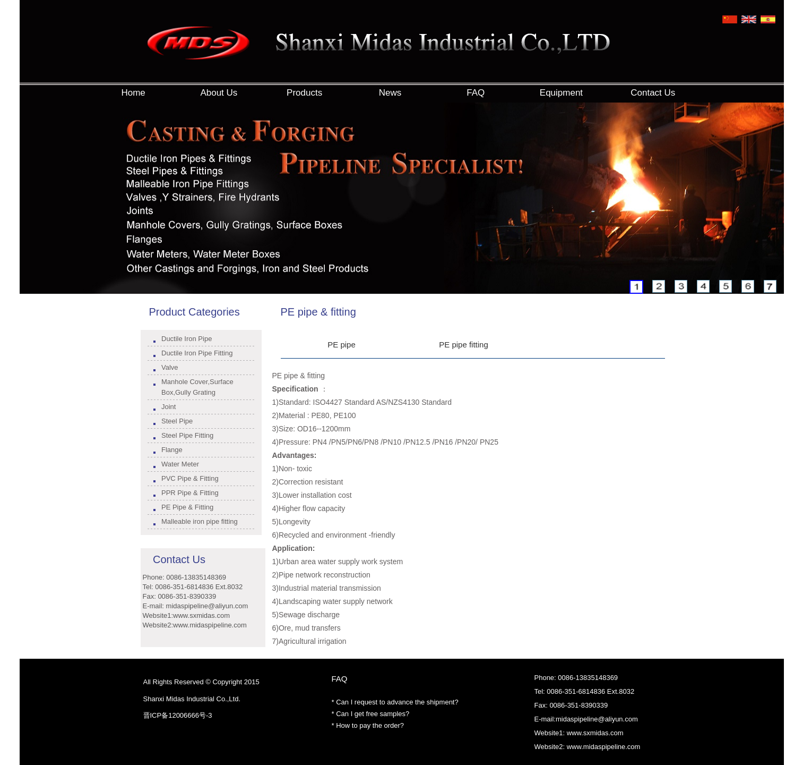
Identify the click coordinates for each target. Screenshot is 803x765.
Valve (169, 367)
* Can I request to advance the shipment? (395, 702)
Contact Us (179, 559)
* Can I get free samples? (371, 714)
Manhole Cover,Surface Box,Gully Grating (197, 387)
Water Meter (180, 464)
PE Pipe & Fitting (187, 507)
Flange (172, 450)
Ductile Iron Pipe (186, 339)
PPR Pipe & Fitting (190, 493)
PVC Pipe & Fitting (190, 478)
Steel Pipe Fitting (187, 435)
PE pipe (341, 344)
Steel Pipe (177, 421)
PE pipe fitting (463, 344)
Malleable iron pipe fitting (199, 521)
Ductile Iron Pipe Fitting (196, 353)
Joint (168, 407)
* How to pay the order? (368, 725)
